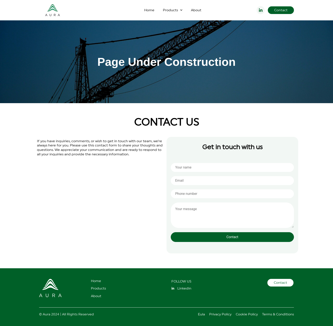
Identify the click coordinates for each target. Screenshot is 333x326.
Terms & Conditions (278, 314)
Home (149, 10)
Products (172, 10)
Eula (201, 314)
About (196, 10)
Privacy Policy (220, 314)
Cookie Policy (247, 314)
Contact (232, 237)
